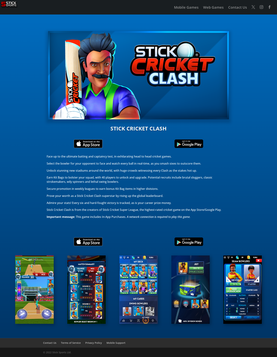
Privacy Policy (93, 342)
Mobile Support (116, 342)
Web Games (213, 8)
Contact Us (237, 8)
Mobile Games (186, 8)
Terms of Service (71, 342)
